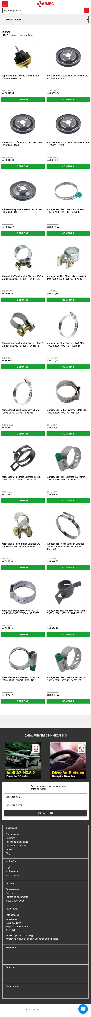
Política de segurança (16, 845)
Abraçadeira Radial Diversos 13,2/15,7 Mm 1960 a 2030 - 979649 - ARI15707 (21, 612)
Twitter (19, 992)
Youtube (24, 992)
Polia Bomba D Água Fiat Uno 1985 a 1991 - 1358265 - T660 (23, 144)
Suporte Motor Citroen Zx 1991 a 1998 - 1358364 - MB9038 (21, 77)
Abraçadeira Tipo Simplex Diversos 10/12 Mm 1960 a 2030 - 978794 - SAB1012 (22, 344)
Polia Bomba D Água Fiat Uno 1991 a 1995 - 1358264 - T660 (68, 144)
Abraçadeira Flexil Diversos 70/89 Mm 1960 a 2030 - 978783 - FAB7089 (66, 211)
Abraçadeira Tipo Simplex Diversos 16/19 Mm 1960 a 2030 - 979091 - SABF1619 (22, 277)
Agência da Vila (48, 1010)
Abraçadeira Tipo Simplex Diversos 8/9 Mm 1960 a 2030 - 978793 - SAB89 (66, 277)
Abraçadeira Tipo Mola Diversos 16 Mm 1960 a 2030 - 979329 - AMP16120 (66, 612)
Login (8, 867)
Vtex (60, 1010)
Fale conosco (12, 915)
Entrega (9, 893)
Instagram (13, 992)
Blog (8, 853)
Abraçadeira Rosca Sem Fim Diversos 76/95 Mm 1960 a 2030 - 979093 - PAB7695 (65, 546)
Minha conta (12, 871)
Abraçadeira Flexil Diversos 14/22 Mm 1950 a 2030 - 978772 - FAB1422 (20, 679)
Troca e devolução (15, 900)
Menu (5, 4)
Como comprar (13, 889)
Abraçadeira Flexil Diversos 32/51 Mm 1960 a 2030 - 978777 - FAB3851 (20, 411)
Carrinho (85, 4)
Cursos (9, 849)
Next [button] (88, 760)
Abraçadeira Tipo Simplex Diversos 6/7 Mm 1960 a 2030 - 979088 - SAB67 (21, 545)
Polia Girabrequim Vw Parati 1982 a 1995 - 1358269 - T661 (22, 211)
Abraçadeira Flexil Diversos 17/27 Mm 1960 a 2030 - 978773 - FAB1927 (66, 344)
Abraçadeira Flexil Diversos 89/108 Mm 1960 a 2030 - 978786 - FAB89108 (66, 679)
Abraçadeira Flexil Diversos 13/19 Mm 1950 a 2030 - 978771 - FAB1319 (66, 478)
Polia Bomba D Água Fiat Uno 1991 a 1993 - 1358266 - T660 (68, 77)
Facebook (8, 992)
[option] (23, 760)
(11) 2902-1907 (13, 923)
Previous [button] (2, 760)
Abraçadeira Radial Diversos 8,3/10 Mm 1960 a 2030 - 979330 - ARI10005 (67, 411)
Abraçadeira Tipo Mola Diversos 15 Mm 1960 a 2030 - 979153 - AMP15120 (21, 478)
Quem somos (12, 834)
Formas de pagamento (17, 897)
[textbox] (45, 10)
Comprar (23, 99)
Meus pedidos (12, 875)
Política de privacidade (17, 842)
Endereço (10, 838)
